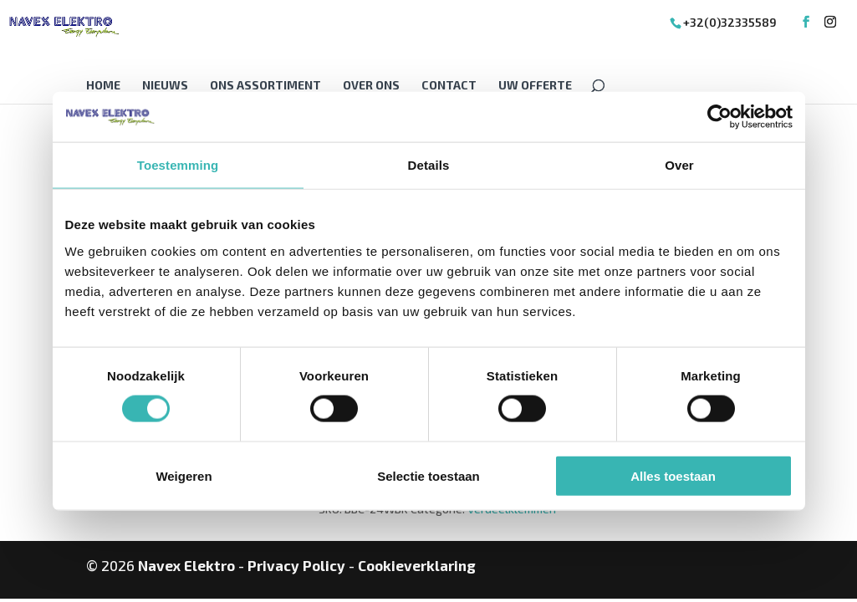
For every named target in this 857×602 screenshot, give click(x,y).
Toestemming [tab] (178, 165)
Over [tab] (679, 165)
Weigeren (184, 475)
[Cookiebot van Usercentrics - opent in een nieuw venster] (719, 117)
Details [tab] (429, 165)
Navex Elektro (186, 565)
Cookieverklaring (417, 565)
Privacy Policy (296, 565)
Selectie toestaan (428, 475)
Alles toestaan (673, 475)
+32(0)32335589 (730, 22)
